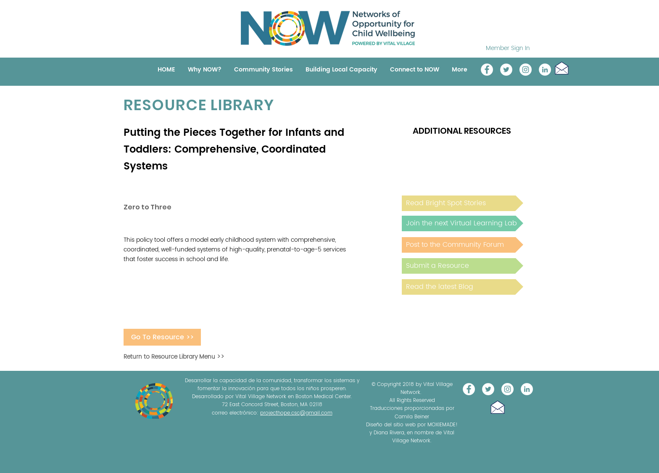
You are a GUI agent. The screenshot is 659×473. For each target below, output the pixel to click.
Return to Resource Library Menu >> (174, 357)
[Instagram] (525, 69)
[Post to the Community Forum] (462, 245)
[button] (561, 68)
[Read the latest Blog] (462, 287)
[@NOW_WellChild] (506, 69)
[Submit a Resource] (462, 266)
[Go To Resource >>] (162, 337)
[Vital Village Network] (487, 69)
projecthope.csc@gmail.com (296, 413)
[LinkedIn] (545, 69)
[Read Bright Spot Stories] (462, 203)
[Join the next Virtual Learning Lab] (462, 223)
